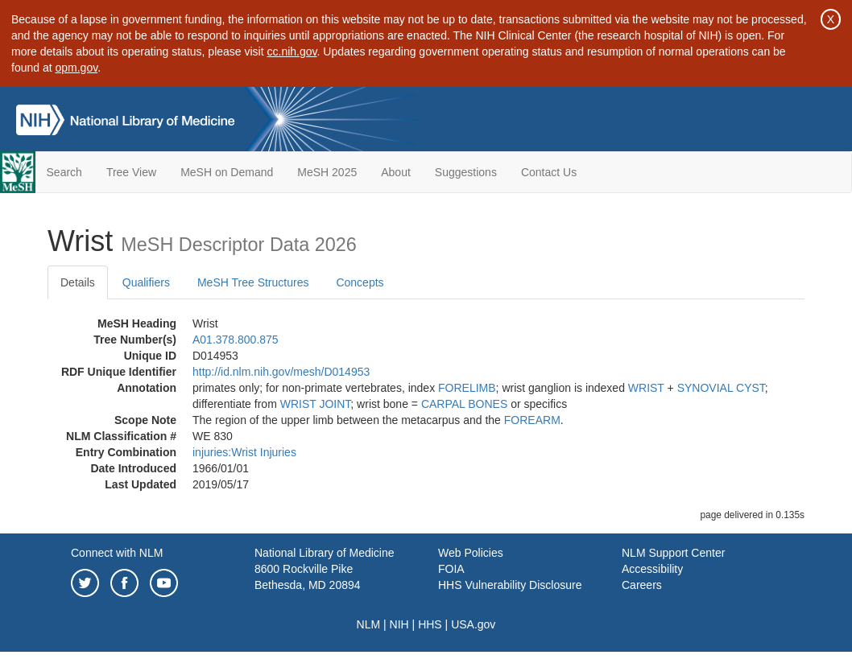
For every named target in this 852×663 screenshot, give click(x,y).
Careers (642, 585)
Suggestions (466, 172)
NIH (399, 624)
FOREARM (532, 420)
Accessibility (652, 568)
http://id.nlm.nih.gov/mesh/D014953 (281, 371)
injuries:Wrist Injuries (244, 452)
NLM (369, 624)
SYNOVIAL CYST (721, 387)
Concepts (359, 282)
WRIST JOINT (315, 403)
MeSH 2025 (327, 172)
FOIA (451, 568)
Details (77, 282)
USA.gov (473, 624)
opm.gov (77, 67)
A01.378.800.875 (235, 339)
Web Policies (470, 552)
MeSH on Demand (226, 172)
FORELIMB (467, 387)
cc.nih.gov (292, 51)
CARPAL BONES (464, 403)
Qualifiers (146, 282)
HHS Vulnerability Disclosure (509, 585)
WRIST (646, 387)
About (396, 172)
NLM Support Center (673, 552)
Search (64, 172)
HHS (430, 624)
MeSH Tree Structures (253, 282)
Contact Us (549, 172)
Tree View (131, 172)
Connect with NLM (117, 552)
